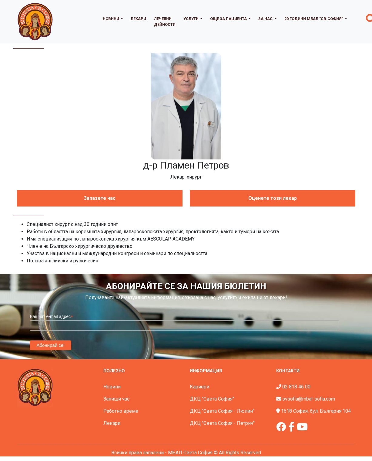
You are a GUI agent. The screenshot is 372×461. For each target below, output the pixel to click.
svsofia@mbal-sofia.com (308, 399)
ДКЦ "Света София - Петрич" (222, 423)
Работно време (120, 411)
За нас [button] (265, 18)
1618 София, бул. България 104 (316, 411)
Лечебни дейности (165, 21)
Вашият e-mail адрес (51, 316)
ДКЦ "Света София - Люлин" (222, 411)
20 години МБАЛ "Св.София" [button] (314, 18)
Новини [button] (111, 18)
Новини (112, 387)
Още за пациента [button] (229, 18)
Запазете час (100, 198)
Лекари (138, 18)
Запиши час (116, 399)
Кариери (199, 387)
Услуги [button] (191, 18)
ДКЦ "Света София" (212, 399)
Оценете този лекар (272, 198)
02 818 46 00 (296, 387)
